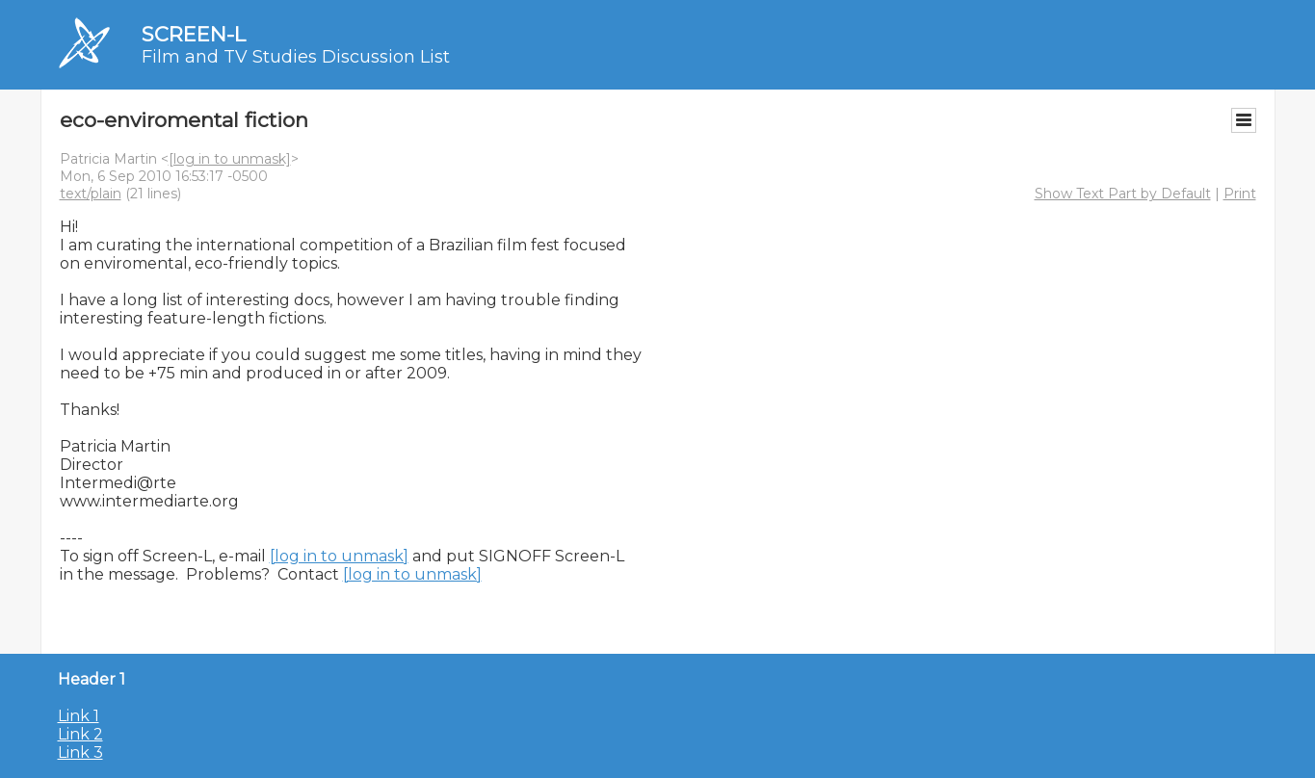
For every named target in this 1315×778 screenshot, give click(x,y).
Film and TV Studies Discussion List (296, 56)
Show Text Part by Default (1123, 193)
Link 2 (80, 734)
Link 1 (78, 716)
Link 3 (80, 752)
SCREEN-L (194, 34)
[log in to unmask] (230, 159)
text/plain (90, 193)
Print (1239, 193)
